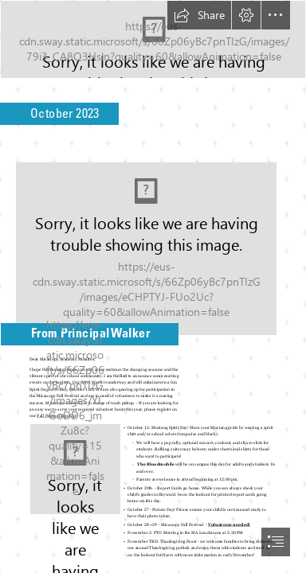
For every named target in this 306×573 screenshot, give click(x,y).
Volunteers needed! (230, 524)
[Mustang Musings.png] (153, 39)
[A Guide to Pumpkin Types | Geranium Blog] (153, 243)
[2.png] (75, 469)
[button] (199, 15)
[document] (153, 286)
